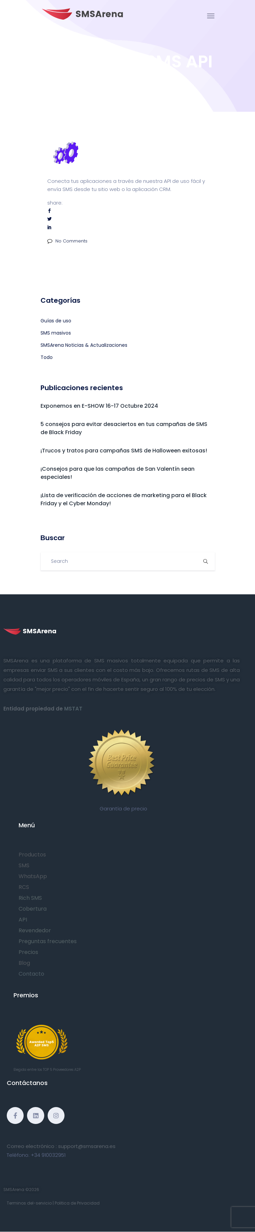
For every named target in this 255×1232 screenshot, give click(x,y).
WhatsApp (33, 876)
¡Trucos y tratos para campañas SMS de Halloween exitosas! (124, 450)
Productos (32, 854)
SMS (24, 865)
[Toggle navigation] (211, 16)
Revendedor (35, 930)
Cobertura (33, 909)
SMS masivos (56, 333)
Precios (28, 952)
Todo (47, 357)
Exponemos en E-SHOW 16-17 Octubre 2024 (99, 406)
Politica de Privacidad (77, 1203)
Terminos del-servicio (29, 1203)
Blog (24, 963)
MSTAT (73, 708)
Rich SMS (30, 898)
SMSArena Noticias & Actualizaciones (84, 345)
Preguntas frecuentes (48, 941)
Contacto (31, 974)
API (23, 919)
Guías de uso (56, 320)
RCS (24, 887)
